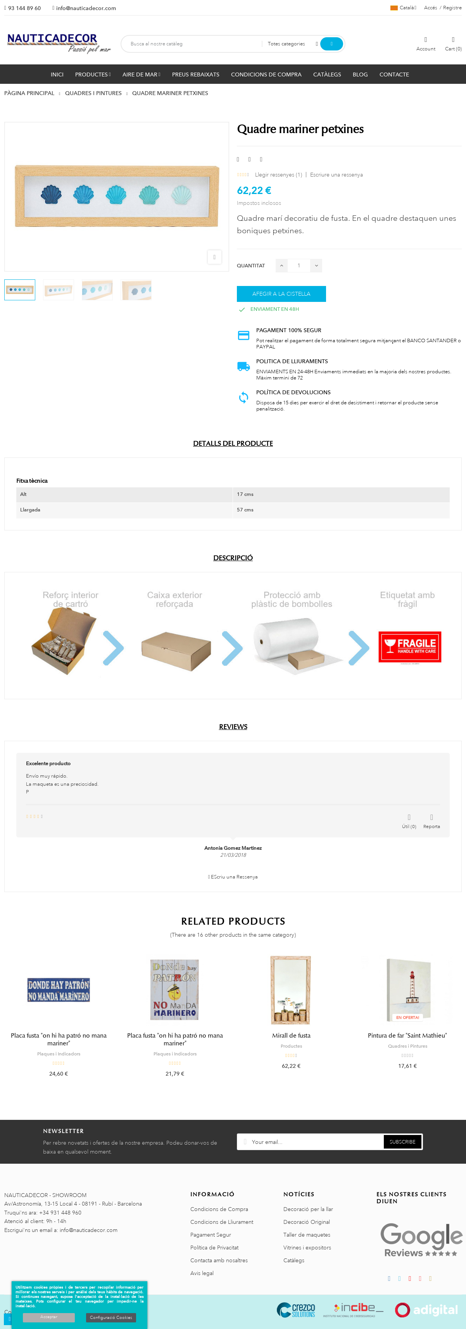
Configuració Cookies (111, 1317)
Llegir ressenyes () (278, 174)
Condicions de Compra (219, 1209)
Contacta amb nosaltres (219, 1260)
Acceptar (48, 1317)
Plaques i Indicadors (58, 1054)
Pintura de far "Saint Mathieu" (407, 1036)
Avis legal (202, 1273)
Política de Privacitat (214, 1247)
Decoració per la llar (308, 1209)
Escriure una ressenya (336, 174)
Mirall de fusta (291, 1036)
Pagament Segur (210, 1234)
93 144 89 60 (24, 8)
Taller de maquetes (306, 1234)
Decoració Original (306, 1221)
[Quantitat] (299, 265)
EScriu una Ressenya (233, 877)
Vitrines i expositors (307, 1247)
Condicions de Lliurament (221, 1221)
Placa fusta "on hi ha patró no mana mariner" (59, 1039)
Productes (291, 1046)
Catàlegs (293, 1260)
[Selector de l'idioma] (403, 8)
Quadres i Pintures (407, 1046)
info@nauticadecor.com (86, 8)
